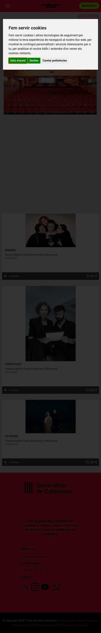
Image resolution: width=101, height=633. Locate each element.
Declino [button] (34, 60)
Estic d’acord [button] (17, 60)
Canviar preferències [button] (55, 60)
